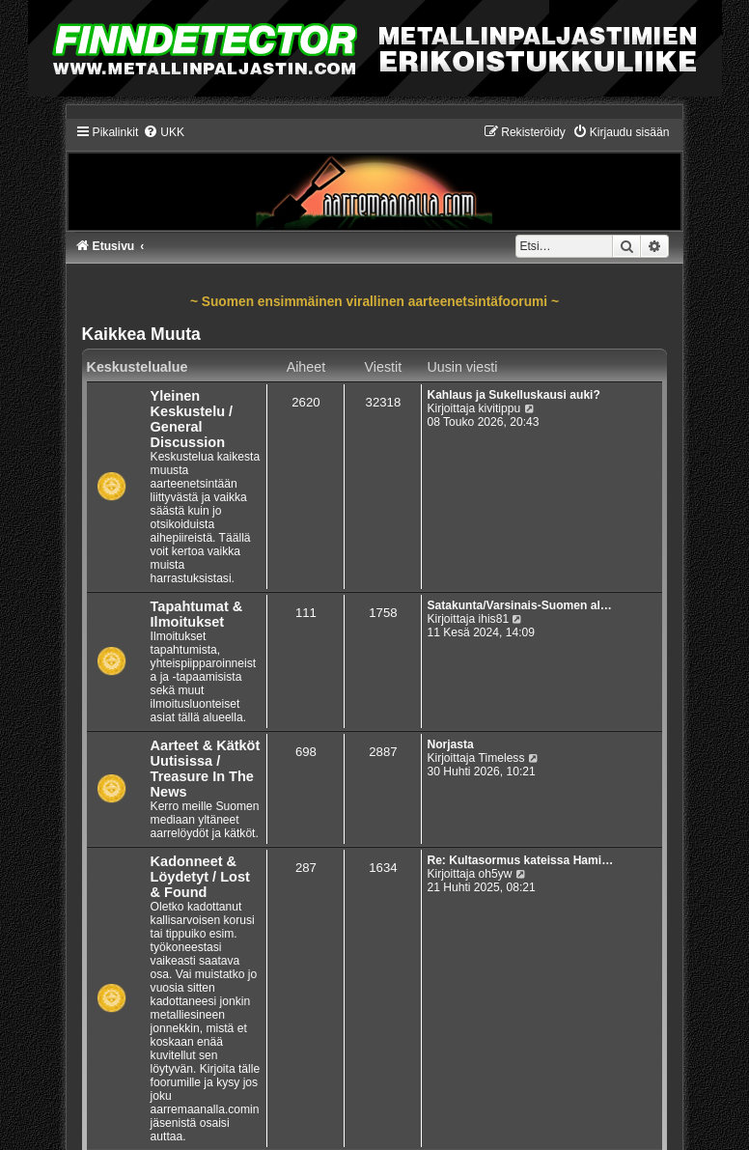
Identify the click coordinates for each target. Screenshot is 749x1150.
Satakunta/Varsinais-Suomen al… (519, 605)
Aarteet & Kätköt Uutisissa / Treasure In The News (206, 768)
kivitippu (500, 408)
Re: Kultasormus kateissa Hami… (520, 860)
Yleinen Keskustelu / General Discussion (192, 419)
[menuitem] (163, 132)
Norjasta (450, 744)
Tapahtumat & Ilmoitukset (197, 614)
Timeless (502, 758)
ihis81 (494, 619)
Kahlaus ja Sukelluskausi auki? (513, 395)
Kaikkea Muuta (141, 334)
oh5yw (496, 874)
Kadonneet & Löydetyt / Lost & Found (200, 877)
